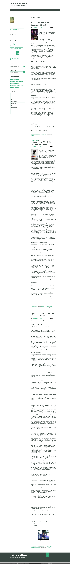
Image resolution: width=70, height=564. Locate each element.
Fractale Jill (12, 43)
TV (11, 112)
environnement (13, 85)
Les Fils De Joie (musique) (14, 30)
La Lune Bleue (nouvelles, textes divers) (17, 28)
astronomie (13, 83)
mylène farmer (49, 546)
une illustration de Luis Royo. (42, 492)
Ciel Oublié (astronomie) (14, 29)
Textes (12, 110)
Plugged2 (45, 130)
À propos (25, 9)
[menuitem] (13, 10)
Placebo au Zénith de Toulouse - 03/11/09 (40, 24)
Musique (12, 105)
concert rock (13, 81)
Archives (19, 9)
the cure (12, 87)
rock (21, 81)
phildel (18, 83)
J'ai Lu (11, 45)
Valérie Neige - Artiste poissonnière (16, 47)
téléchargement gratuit (15, 79)
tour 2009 (38, 547)
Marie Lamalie (12, 44)
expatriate (38, 134)
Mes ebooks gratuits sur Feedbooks (16, 36)
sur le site (42, 61)
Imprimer (51, 307)
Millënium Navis (19, 3)
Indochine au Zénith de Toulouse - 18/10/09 (41, 143)
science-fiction (20, 85)
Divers (12, 97)
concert (53, 546)
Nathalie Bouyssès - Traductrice (15, 48)
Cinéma (12, 95)
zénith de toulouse (34, 134)
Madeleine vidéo (14, 101)
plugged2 (45, 302)
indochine (48, 306)
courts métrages (43, 134)
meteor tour (40, 307)
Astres (12, 94)
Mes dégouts (13, 103)
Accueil (13, 9)
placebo (48, 133)
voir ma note (46, 32)
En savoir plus (50, 563)
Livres (12, 99)
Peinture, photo (14, 107)
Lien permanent (34, 133)
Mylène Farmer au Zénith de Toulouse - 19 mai (43, 314)
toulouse (17, 81)
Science (12, 109)
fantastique (17, 87)
